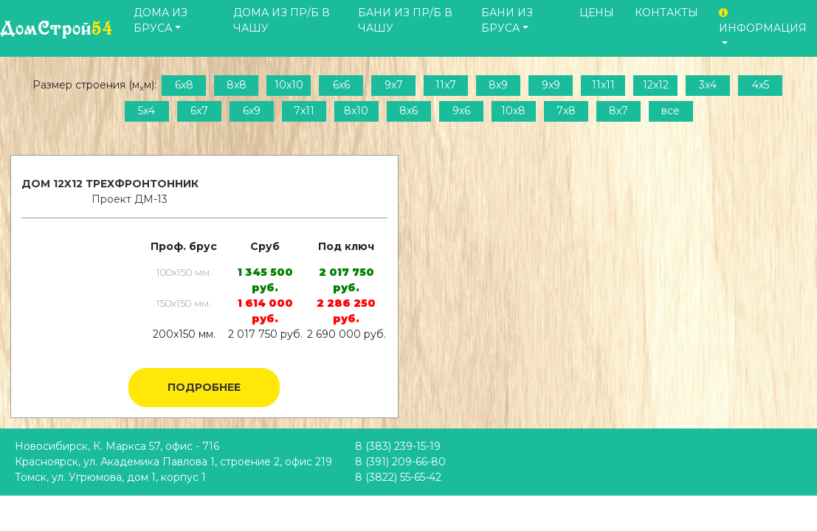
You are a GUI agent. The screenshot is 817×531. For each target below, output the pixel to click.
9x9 (551, 84)
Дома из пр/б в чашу (281, 20)
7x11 (304, 110)
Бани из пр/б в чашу (405, 20)
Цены (596, 12)
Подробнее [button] (204, 387)
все (670, 110)
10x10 (289, 84)
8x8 (237, 84)
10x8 (513, 110)
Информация (763, 21)
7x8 (566, 110)
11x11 (603, 84)
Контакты (666, 12)
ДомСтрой (56, 28)
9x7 (394, 84)
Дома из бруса (160, 20)
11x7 (445, 84)
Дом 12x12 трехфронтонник (110, 183)
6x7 (199, 110)
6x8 (184, 84)
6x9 (252, 110)
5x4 (146, 110)
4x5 (760, 84)
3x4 (708, 84)
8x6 (408, 110)
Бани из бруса (507, 20)
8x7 (618, 110)
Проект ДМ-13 (130, 199)
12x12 (656, 84)
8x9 (498, 84)
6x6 (341, 84)
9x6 (461, 110)
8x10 (356, 110)
